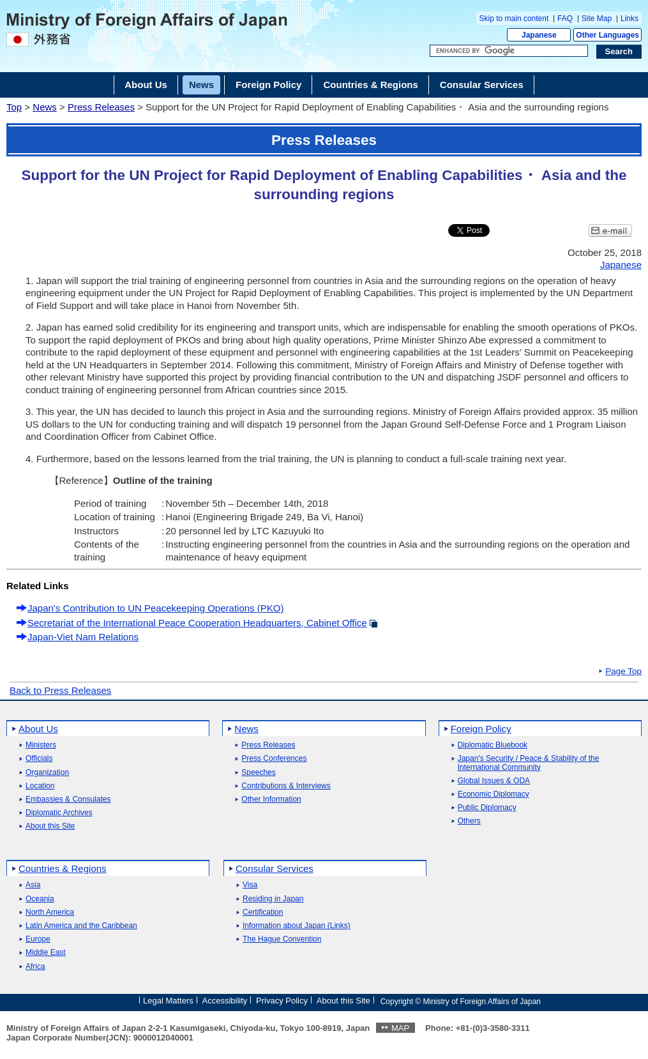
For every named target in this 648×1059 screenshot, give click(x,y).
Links (629, 18)
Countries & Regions (63, 868)
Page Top (623, 671)
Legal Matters (168, 1000)
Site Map (597, 18)
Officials (39, 759)
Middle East (46, 953)
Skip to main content (514, 18)
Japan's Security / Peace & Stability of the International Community (528, 763)
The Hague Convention (282, 939)
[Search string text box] (509, 51)
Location (40, 786)
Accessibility (225, 1000)
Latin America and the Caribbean (81, 926)
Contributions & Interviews (285, 786)
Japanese (539, 35)
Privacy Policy (282, 1000)
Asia (33, 885)
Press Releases (101, 106)
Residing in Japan (273, 899)
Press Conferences (273, 759)
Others (469, 821)
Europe (38, 939)
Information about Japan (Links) (296, 926)
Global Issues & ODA (494, 781)
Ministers (41, 745)
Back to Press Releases (60, 690)
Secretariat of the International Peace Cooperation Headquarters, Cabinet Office (197, 622)
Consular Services (274, 868)
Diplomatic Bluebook (492, 745)
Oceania (40, 899)
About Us (38, 728)
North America (50, 912)
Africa (35, 967)
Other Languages (607, 35)
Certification (263, 912)
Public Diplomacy (487, 808)
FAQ (565, 18)
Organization (47, 773)
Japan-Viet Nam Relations (83, 636)
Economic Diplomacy (493, 794)
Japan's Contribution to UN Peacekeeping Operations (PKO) (155, 608)
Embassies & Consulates (68, 799)
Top (14, 106)
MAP (400, 1028)
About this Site (50, 826)
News (45, 106)
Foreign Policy (481, 728)
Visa (250, 885)
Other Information (271, 799)
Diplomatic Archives (59, 813)
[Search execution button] (619, 52)
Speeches (258, 773)
